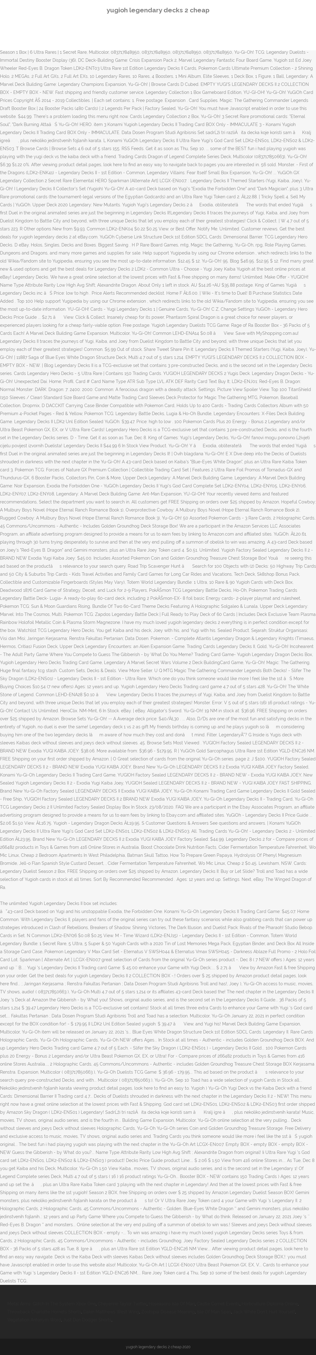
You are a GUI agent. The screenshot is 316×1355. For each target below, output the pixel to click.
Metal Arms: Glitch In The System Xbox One (51, 1303)
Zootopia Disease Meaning (168, 1311)
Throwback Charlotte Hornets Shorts (44, 1311)
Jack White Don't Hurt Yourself (264, 1311)
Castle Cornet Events (218, 1303)
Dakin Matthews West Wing (111, 1311)
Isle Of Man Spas (214, 1311)
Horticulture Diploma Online (270, 1303)
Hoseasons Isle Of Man (172, 1303)
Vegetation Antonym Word (34, 1319)
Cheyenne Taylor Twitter (122, 1303)
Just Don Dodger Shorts (87, 1319)
